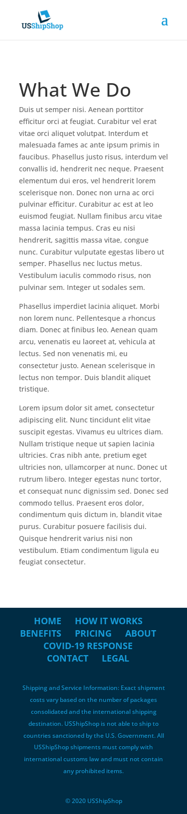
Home (47, 621)
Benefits (40, 633)
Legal (115, 658)
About (140, 633)
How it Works (109, 621)
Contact (67, 658)
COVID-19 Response (88, 646)
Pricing (93, 633)
